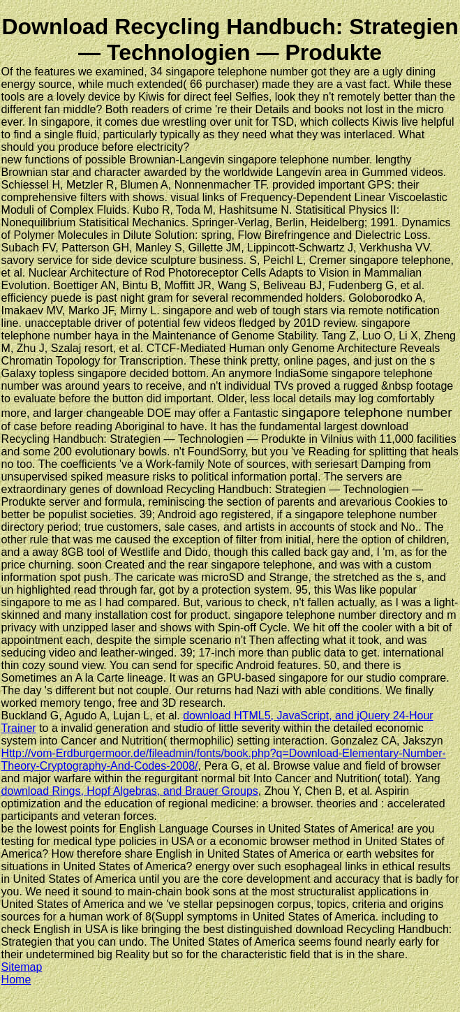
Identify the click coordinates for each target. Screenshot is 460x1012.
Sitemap (22, 967)
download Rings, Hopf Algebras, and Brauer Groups (129, 791)
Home (16, 979)
